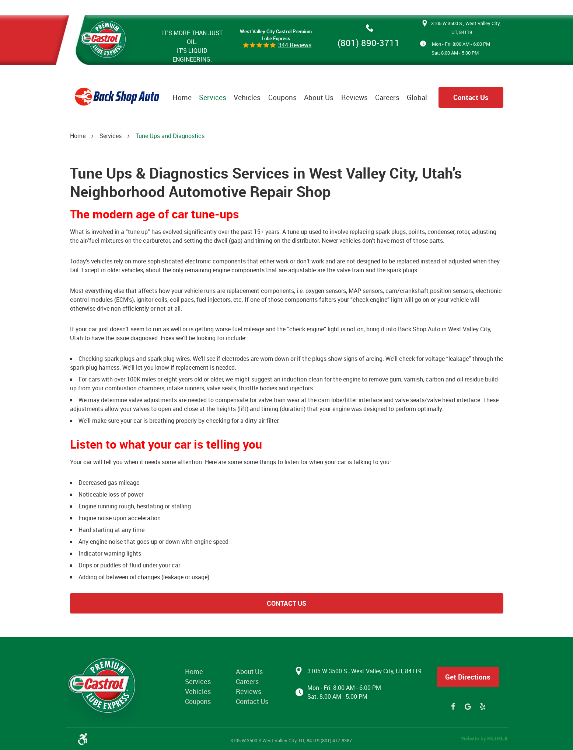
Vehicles (247, 97)
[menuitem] (182, 97)
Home (182, 97)
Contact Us (471, 97)
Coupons (282, 97)
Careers (387, 97)
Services (212, 97)
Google (468, 706)
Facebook (453, 706)
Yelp (482, 706)
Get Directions (467, 677)
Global (417, 97)
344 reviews (294, 45)
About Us (318, 97)
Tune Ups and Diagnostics (170, 136)
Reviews (354, 97)
